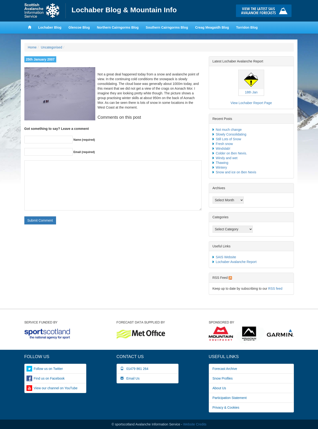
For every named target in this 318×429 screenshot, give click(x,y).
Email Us (130, 378)
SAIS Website (226, 257)
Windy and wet (227, 158)
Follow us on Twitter (48, 369)
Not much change (229, 129)
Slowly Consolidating (231, 134)
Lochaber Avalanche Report (236, 262)
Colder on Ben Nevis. (231, 153)
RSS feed (275, 288)
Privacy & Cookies (226, 407)
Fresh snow (224, 144)
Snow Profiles (223, 378)
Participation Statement (230, 398)
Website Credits (195, 424)
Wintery (221, 167)
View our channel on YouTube (56, 388)
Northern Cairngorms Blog (118, 27)
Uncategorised (51, 47)
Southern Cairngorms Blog (167, 27)
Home (45, 10)
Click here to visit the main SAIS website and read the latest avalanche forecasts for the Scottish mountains (265, 10)
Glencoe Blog (79, 27)
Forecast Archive (225, 369)
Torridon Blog (247, 27)
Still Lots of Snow (228, 139)
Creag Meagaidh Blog (212, 27)
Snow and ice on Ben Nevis (236, 172)
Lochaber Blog (49, 27)
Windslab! (223, 148)
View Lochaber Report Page (251, 103)
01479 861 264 (134, 369)
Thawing (222, 163)
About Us (219, 388)
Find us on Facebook (49, 378)
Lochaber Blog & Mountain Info (124, 10)
